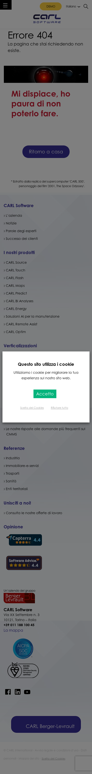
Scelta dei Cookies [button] (32, 408)
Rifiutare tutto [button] (59, 408)
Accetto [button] (45, 394)
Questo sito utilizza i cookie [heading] (46, 364)
